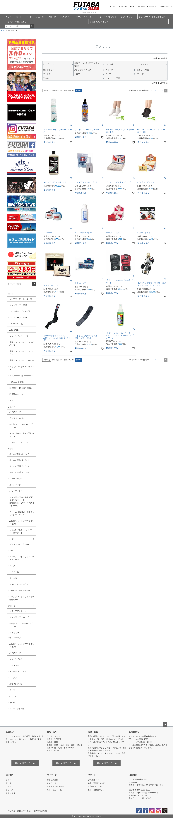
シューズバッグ (16, 479)
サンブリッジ (15, 638)
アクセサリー (66, 17)
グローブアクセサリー (18, 611)
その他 (12, 702)
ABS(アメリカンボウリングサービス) (22, 425)
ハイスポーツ (15, 412)
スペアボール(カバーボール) (21, 376)
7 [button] (162, 90)
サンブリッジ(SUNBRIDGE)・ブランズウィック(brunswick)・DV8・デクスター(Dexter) (22, 501)
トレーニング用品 (17, 709)
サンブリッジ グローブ (19, 617)
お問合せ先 (134, 732)
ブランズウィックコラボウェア (152, 17)
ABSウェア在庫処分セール (20, 590)
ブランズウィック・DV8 (19, 544)
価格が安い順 (57, 90)
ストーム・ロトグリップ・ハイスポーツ (21, 558)
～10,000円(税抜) (16, 382)
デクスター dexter (17, 418)
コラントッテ (15, 665)
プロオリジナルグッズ (99, 22)
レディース (14, 572)
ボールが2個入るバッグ (19, 460)
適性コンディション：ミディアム (21, 352)
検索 (32, 26)
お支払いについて (95, 786)
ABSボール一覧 (16, 324)
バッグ (29, 17)
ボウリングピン (16, 684)
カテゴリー (11, 775)
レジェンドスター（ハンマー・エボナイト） (20, 531)
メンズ (12, 566)
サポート (92, 775)
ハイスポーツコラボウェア (17, 22)
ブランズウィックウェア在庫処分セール (21, 598)
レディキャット (127, 17)
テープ (12, 690)
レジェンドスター (17, 659)
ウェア (8, 17)
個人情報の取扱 (40, 811)
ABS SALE (14, 330)
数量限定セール (16, 394)
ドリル (12, 400)
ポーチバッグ (15, 485)
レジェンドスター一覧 (18, 336)
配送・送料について (96, 783)
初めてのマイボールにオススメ (21, 368)
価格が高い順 (69, 90)
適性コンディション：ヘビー (21, 360)
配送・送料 (52, 732)
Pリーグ (12, 696)
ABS (11, 550)
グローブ (52, 17)
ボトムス (13, 578)
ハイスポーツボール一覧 (19, 311)
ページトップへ (165, 724)
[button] (152, 91)
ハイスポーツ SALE (18, 317)
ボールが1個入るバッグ (19, 454)
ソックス (13, 678)
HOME (3, 31)
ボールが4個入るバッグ (19, 472)
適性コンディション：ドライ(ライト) (21, 343)
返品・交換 (93, 732)
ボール (19, 17)
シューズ (40, 17)
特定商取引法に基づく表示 (19, 811)
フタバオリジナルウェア (19, 584)
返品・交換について (96, 790)
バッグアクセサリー (17, 491)
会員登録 (142, 7)
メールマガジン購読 (55, 786)
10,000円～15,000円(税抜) (20, 388)
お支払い (10, 732)
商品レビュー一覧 (54, 790)
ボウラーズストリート (85, 17)
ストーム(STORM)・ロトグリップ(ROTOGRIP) (22, 513)
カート (133, 7)
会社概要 (133, 775)
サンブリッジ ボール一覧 (20, 299)
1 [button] (155, 90)
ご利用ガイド (153, 7)
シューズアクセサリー (18, 442)
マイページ (124, 7)
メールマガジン (166, 7)
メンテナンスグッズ (17, 671)
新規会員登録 (52, 780)
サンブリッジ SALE (18, 305)
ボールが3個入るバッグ (19, 466)
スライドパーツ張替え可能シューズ (21, 434)
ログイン (114, 7)
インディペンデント (108, 17)
